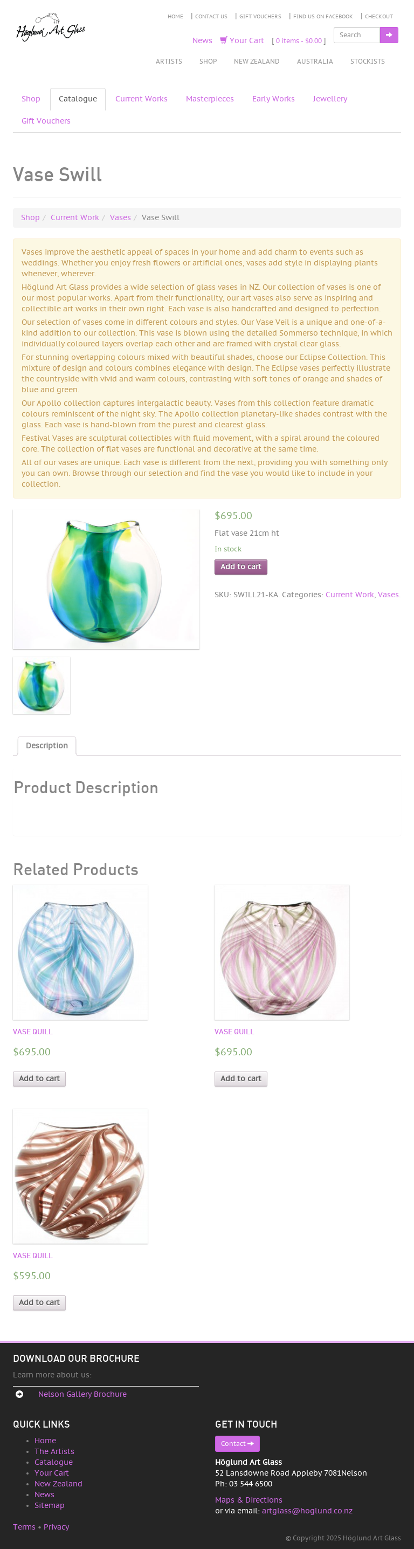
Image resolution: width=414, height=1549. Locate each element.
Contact (237, 1443)
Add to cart (240, 566)
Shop (208, 61)
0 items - (299, 41)
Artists (169, 61)
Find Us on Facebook (323, 16)
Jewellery (330, 99)
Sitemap (49, 1505)
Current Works (141, 99)
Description (47, 745)
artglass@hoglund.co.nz (307, 1511)
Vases (120, 217)
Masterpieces (210, 99)
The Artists (54, 1451)
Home (175, 16)
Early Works (273, 99)
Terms (24, 1527)
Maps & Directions (248, 1500)
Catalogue (78, 99)
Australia (315, 61)
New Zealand (257, 61)
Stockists (367, 61)
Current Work (75, 217)
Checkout (379, 16)
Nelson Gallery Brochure (82, 1394)
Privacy (56, 1527)
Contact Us (211, 16)
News (202, 40)
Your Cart (242, 40)
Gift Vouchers (260, 16)
